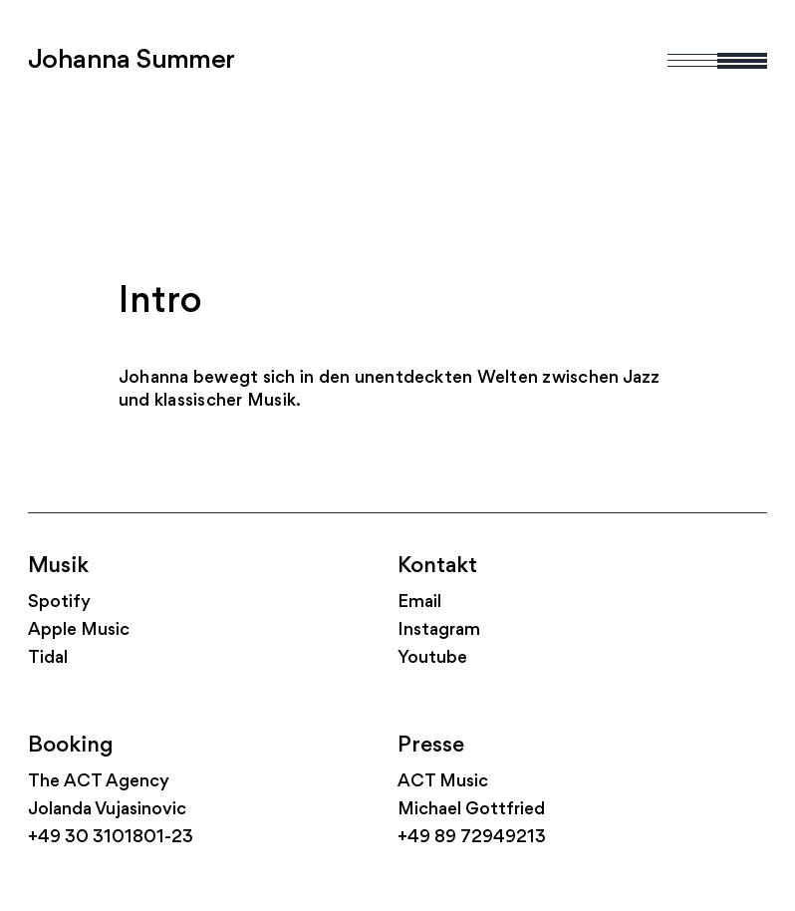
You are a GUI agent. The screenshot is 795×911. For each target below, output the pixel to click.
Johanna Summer (131, 61)
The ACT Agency (98, 781)
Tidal (48, 658)
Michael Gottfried (471, 809)
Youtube (432, 658)
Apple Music (79, 630)
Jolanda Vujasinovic (107, 809)
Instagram (439, 630)
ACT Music (443, 781)
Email (419, 602)
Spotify (59, 602)
